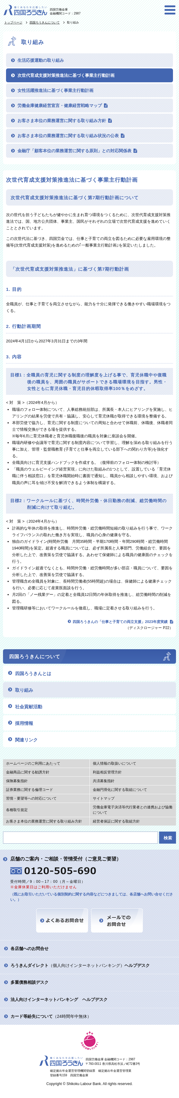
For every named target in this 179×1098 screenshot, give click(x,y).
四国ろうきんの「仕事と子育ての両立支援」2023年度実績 (120, 622)
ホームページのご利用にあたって (33, 763)
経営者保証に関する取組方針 (116, 821)
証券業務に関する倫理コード (29, 790)
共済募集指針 (104, 781)
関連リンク (26, 739)
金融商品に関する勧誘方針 (27, 772)
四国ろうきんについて (45, 22)
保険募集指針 (17, 781)
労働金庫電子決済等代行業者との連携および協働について (132, 810)
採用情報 (24, 723)
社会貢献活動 (28, 706)
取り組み (24, 690)
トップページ (13, 22)
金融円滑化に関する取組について (120, 790)
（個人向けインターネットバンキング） (80, 965)
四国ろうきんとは (33, 673)
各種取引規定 (17, 810)
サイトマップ (104, 798)
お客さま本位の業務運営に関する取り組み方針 (44, 821)
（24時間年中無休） (51, 1016)
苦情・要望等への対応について (31, 798)
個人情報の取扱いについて (114, 763)
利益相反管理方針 (107, 772)
